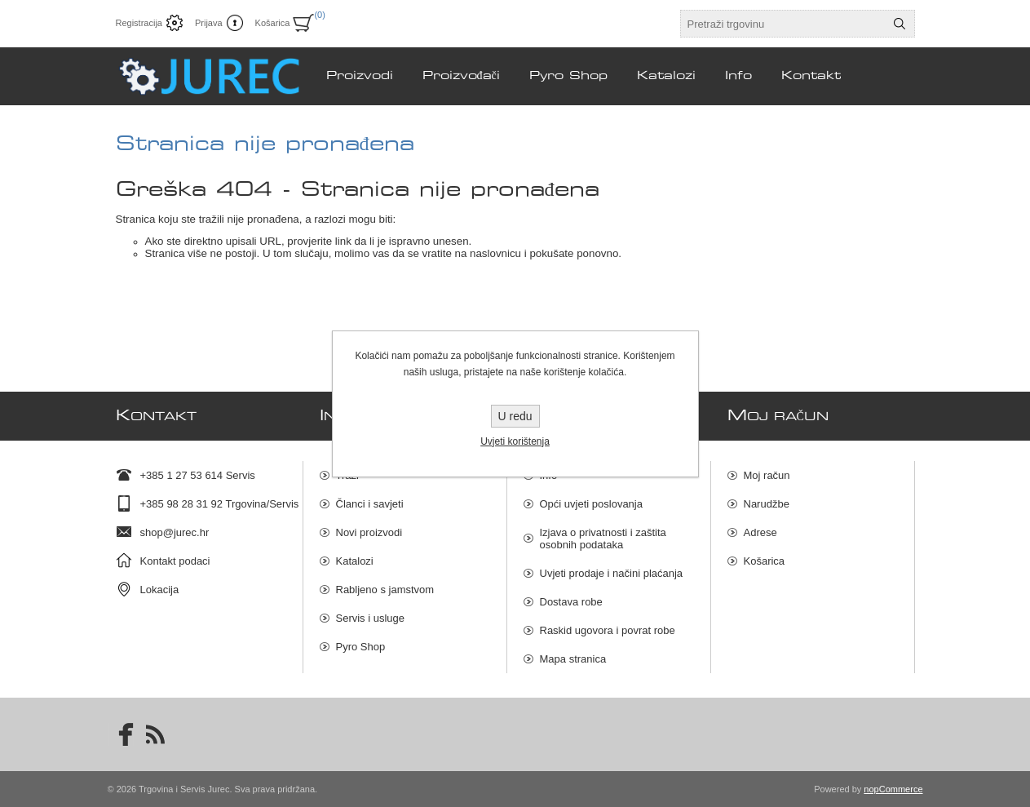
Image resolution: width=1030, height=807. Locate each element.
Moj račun (767, 475)
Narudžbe (766, 504)
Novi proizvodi (369, 532)
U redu (514, 416)
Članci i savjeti (370, 504)
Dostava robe (571, 602)
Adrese (760, 532)
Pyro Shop (361, 647)
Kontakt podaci (175, 561)
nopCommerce (893, 789)
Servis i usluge (370, 618)
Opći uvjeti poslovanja (591, 504)
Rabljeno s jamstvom (385, 589)
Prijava (209, 23)
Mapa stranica (573, 659)
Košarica (764, 561)
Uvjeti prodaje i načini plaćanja (611, 573)
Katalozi (355, 561)
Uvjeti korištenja (515, 441)
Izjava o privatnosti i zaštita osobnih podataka (603, 538)
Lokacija (159, 589)
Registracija (139, 23)
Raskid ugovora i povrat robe (607, 630)
